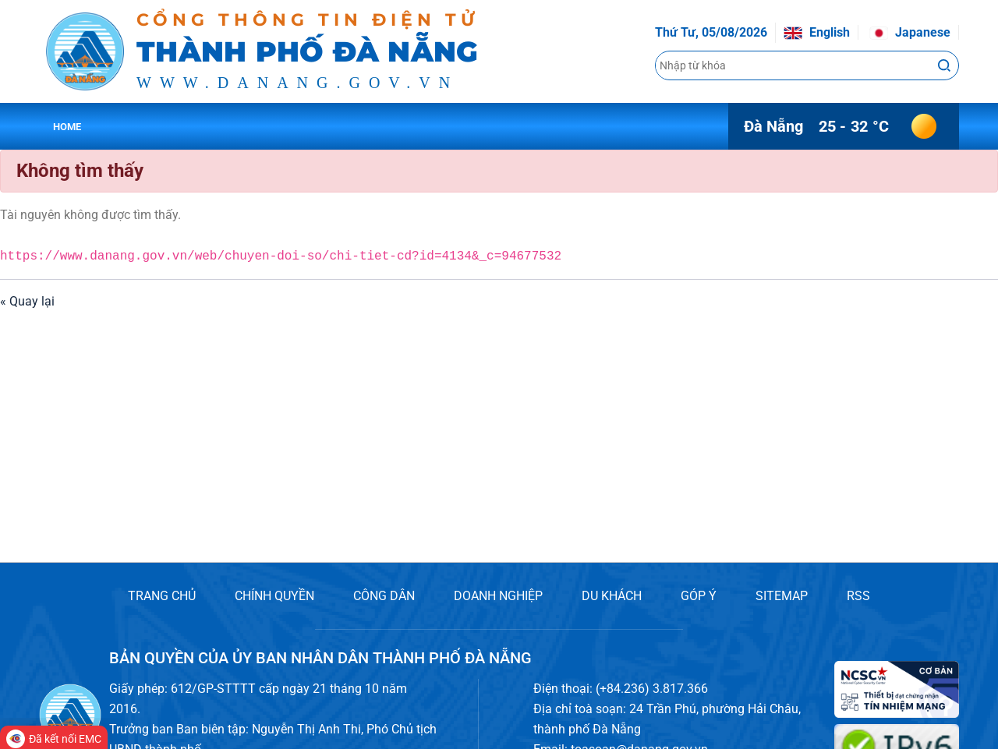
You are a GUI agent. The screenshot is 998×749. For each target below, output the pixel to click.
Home (67, 126)
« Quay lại (27, 301)
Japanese (909, 32)
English (817, 32)
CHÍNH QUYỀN (274, 595)
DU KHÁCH (612, 595)
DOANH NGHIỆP (498, 595)
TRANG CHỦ (162, 595)
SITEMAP (782, 595)
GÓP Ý (699, 595)
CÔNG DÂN (384, 595)
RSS (858, 595)
